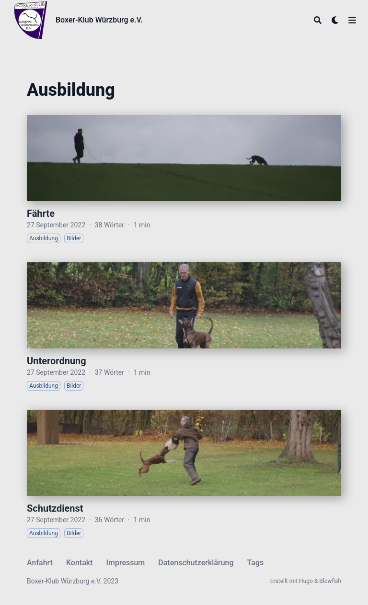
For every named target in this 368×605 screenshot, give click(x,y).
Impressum (125, 562)
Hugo (306, 581)
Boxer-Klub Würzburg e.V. (99, 19)
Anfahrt (40, 562)
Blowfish (330, 581)
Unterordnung (56, 361)
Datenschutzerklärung (195, 562)
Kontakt (79, 562)
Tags (255, 562)
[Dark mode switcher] (335, 20)
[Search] (318, 20)
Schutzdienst (55, 508)
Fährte (41, 213)
